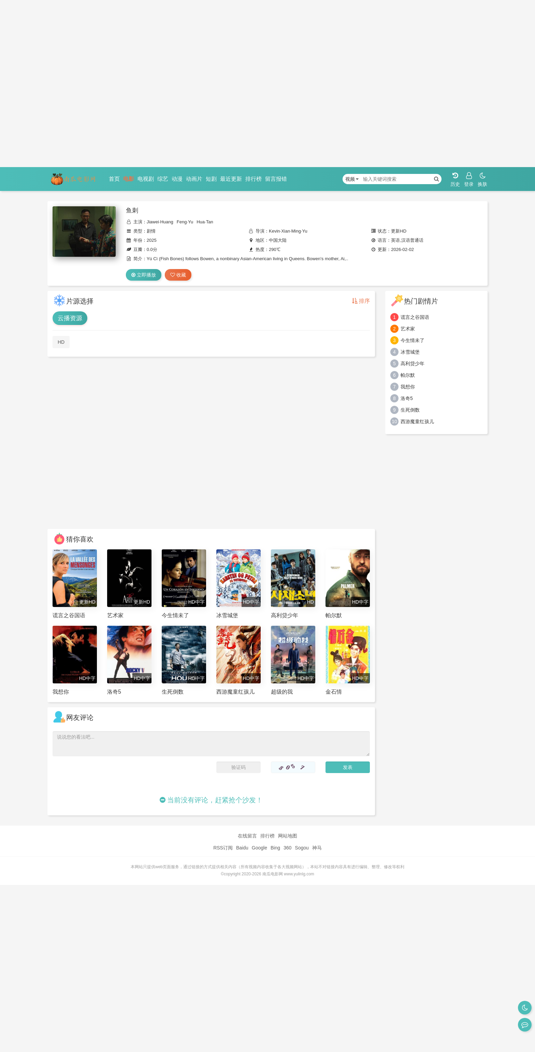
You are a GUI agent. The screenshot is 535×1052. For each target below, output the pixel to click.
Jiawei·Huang (160, 221)
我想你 (408, 386)
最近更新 (231, 179)
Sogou (301, 847)
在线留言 (247, 836)
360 (287, 847)
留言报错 (276, 179)
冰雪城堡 (410, 352)
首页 (114, 179)
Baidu (242, 847)
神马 (317, 847)
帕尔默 (408, 375)
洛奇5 (407, 398)
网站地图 (287, 836)
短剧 (211, 179)
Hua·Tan (205, 221)
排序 (361, 301)
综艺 (162, 179)
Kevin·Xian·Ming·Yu (288, 231)
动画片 (194, 179)
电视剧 (146, 179)
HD (61, 342)
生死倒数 (410, 410)
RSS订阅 (223, 847)
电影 (128, 179)
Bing (275, 847)
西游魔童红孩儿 (417, 421)
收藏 (178, 275)
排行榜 (253, 179)
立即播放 (143, 275)
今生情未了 (412, 340)
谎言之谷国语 (415, 317)
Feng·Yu (185, 221)
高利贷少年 (412, 363)
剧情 (151, 231)
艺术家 (408, 328)
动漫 (177, 179)
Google (259, 847)
